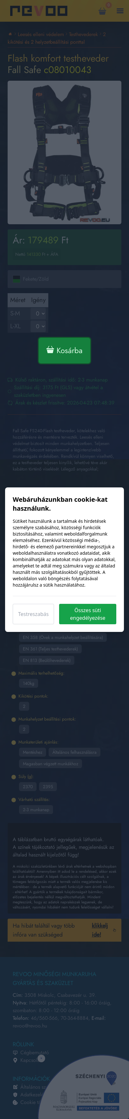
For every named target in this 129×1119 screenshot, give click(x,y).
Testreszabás (33, 614)
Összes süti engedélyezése (87, 614)
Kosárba (64, 350)
